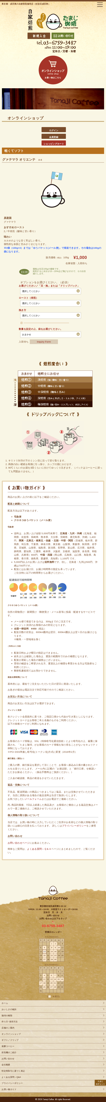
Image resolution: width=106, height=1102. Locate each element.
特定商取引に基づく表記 (13, 1071)
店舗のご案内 (8, 1028)
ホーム (5, 1003)
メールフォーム (33, 799)
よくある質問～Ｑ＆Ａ (39, 849)
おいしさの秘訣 (9, 1009)
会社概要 (6, 1065)
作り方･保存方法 (10, 1021)
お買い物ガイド (9, 1089)
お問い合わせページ (19, 842)
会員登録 (53, 137)
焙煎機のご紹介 (9, 1052)
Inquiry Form (44, 341)
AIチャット (100, 1082)
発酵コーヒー (8, 1046)
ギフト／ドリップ (10, 1040)
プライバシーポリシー (74, 825)
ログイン (53, 130)
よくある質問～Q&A (11, 1077)
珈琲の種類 (7, 1015)
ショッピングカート (53, 144)
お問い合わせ (8, 1058)
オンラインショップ (11, 1034)
